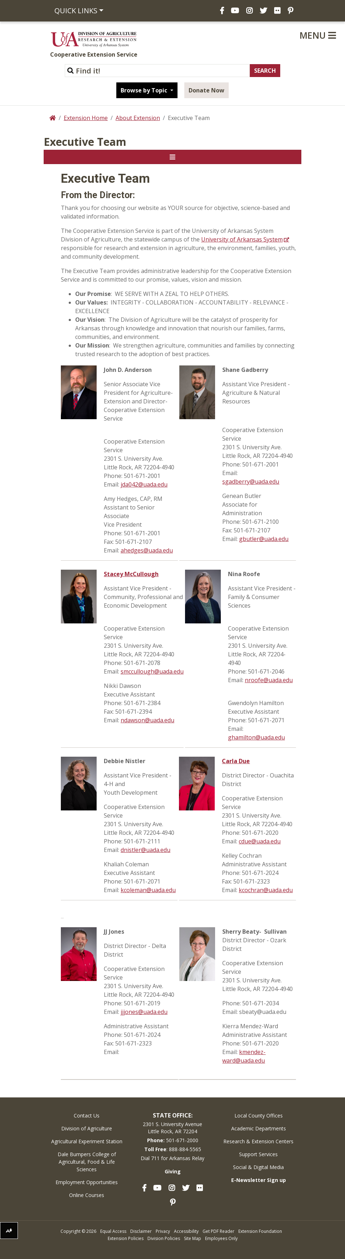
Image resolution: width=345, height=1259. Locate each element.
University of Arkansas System (242, 239)
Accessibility (186, 1231)
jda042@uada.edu (144, 484)
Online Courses (86, 1195)
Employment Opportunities (86, 1182)
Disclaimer (141, 1231)
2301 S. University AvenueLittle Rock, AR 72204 (172, 1128)
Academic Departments (258, 1128)
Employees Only (221, 1238)
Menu (318, 35)
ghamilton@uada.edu (256, 737)
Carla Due (236, 761)
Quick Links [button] (75, 10)
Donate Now (206, 90)
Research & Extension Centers (258, 1141)
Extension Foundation (260, 1231)
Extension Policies (126, 1238)
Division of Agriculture (86, 1128)
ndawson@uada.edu (147, 720)
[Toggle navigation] (172, 157)
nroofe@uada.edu (269, 680)
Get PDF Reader (218, 1231)
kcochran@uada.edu (266, 890)
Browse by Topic (145, 90)
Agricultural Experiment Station (86, 1141)
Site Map (192, 1238)
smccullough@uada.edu (152, 671)
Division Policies (163, 1238)
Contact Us (86, 1115)
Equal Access (113, 1231)
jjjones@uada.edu (144, 1012)
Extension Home (86, 118)
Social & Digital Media (258, 1167)
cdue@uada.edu (260, 841)
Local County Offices (258, 1115)
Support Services (258, 1154)
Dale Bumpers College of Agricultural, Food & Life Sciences (87, 1162)
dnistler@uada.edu (145, 850)
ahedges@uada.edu (147, 550)
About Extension (138, 118)
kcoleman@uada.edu (148, 890)
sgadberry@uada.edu (250, 481)
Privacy (163, 1231)
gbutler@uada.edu (263, 539)
